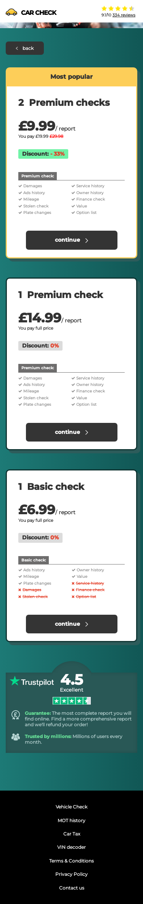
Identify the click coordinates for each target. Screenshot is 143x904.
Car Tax (71, 834)
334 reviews (123, 15)
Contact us (71, 888)
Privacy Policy (71, 874)
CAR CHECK (31, 12)
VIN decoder (71, 847)
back (25, 48)
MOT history (71, 820)
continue (71, 239)
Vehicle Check (71, 807)
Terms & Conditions (71, 861)
